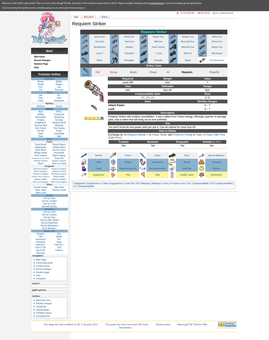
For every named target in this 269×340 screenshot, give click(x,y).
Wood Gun (129, 37)
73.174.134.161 (187, 13)
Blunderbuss (99, 47)
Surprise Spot (40, 125)
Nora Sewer (59, 176)
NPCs (59, 112)
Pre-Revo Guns (217, 60)
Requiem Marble (136, 134)
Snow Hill (59, 158)
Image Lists (49, 231)
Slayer (188, 60)
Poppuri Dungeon (59, 169)
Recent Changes (42, 60)
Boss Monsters (49, 228)
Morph (133, 72)
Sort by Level (49, 204)
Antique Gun (188, 37)
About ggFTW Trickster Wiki (192, 324)
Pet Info (40, 131)
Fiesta (59, 131)
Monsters (49, 209)
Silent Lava (41, 193)
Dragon (58, 84)
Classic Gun (158, 37)
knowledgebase (156, 3)
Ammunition (216, 175)
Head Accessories (128, 168)
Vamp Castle (41, 179)
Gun (165, 183)
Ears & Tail (41, 247)
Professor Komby (183, 134)
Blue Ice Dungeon (40, 182)
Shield (59, 236)
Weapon (156, 183)
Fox (40, 87)
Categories (79, 183)
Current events (43, 266)
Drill (59, 247)
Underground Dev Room (41, 158)
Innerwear (216, 162)
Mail (59, 136)
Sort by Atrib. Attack (49, 220)
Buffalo (59, 81)
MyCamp (40, 253)
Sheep (41, 84)
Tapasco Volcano (59, 161)
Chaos (153, 72)
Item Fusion (40, 128)
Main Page (41, 260)
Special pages (42, 310)
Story (40, 112)
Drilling (40, 114)
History (105, 17)
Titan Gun (129, 41)
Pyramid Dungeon (40, 169)
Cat (40, 90)
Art (168, 72)
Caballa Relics (59, 147)
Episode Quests (49, 206)
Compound (59, 114)
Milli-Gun (158, 41)
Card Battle (59, 133)
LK (152, 97)
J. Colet (158, 53)
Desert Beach (59, 144)
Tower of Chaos (59, 163)
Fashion (216, 168)
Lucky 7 (99, 53)
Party (40, 133)
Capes (99, 168)
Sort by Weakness (49, 223)
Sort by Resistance (49, 225)
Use (182, 175)
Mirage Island (40, 153)
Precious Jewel (59, 190)
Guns (186, 155)
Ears (184, 168)
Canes (157, 155)
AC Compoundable (198, 183)
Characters (49, 79)
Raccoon (59, 90)
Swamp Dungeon (59, 179)
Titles (40, 136)
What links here (43, 300)
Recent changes (43, 269)
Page (76, 17)
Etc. (59, 95)
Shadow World (59, 122)
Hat (40, 236)
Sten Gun (99, 41)
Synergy (59, 120)
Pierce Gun (217, 41)
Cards (41, 101)
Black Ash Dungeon (59, 182)
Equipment (93, 183)
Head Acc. (41, 245)
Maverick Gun (187, 47)
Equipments (98, 175)
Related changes (44, 303)
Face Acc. (59, 245)
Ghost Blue (59, 153)
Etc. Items (189, 175)
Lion (59, 87)
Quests (49, 195)
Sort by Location (49, 201)
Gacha (59, 106)
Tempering (59, 117)
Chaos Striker (159, 134)
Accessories (157, 162)
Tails (189, 168)
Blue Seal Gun (188, 41)
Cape (59, 242)
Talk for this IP (204, 13)
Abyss (41, 163)
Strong (113, 72)
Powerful (214, 72)
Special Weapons (216, 155)
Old (97, 72)
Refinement (40, 117)
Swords (98, 155)
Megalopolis (40, 147)
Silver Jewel (40, 190)
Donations (41, 278)
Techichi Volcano (41, 161)
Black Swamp (59, 155)
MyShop (41, 106)
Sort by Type (49, 198)
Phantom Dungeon (41, 174)
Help (36, 67)
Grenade (158, 60)
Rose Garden (40, 155)
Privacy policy (163, 324)
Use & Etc (40, 250)
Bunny (41, 81)
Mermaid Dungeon (59, 174)
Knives (128, 155)
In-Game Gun (178, 183)
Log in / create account (223, 13)
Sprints (187, 162)
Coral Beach (40, 144)
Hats (98, 162)
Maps (49, 139)
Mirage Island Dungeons (41, 176)
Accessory (40, 239)
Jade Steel (59, 187)
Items (49, 92)
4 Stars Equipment (111, 183)
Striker (100, 60)
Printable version (44, 313)
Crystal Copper (41, 187)
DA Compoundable (221, 183)
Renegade (129, 60)
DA (148, 97)
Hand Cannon (158, 47)
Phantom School (59, 171)
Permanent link (43, 316)
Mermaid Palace (59, 150)
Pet (59, 239)
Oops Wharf (40, 150)
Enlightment (40, 122)
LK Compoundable (83, 186)
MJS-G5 (188, 53)
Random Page (41, 64)
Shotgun (129, 47)
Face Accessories (157, 168)
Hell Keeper (217, 53)
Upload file (41, 306)
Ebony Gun (99, 37)
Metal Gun (217, 37)
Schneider (129, 53)
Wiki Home (39, 57)
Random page (42, 272)
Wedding (59, 125)
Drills (157, 175)
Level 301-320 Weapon (137, 183)
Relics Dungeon (40, 171)
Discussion (89, 17)
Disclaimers (125, 327)
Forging (40, 120)
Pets (128, 175)
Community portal (44, 263)
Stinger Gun (217, 47)
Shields (128, 162)
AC (143, 97)
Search (36, 283)
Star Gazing (59, 128)
